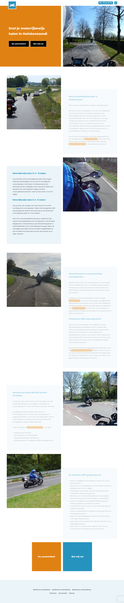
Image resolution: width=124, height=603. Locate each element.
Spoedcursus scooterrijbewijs (81, 589)
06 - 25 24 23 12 (105, 3)
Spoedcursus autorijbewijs (41, 589)
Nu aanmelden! (46, 556)
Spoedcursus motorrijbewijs (61, 589)
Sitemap (71, 593)
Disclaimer (53, 593)
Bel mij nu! (77, 556)
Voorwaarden (63, 593)
